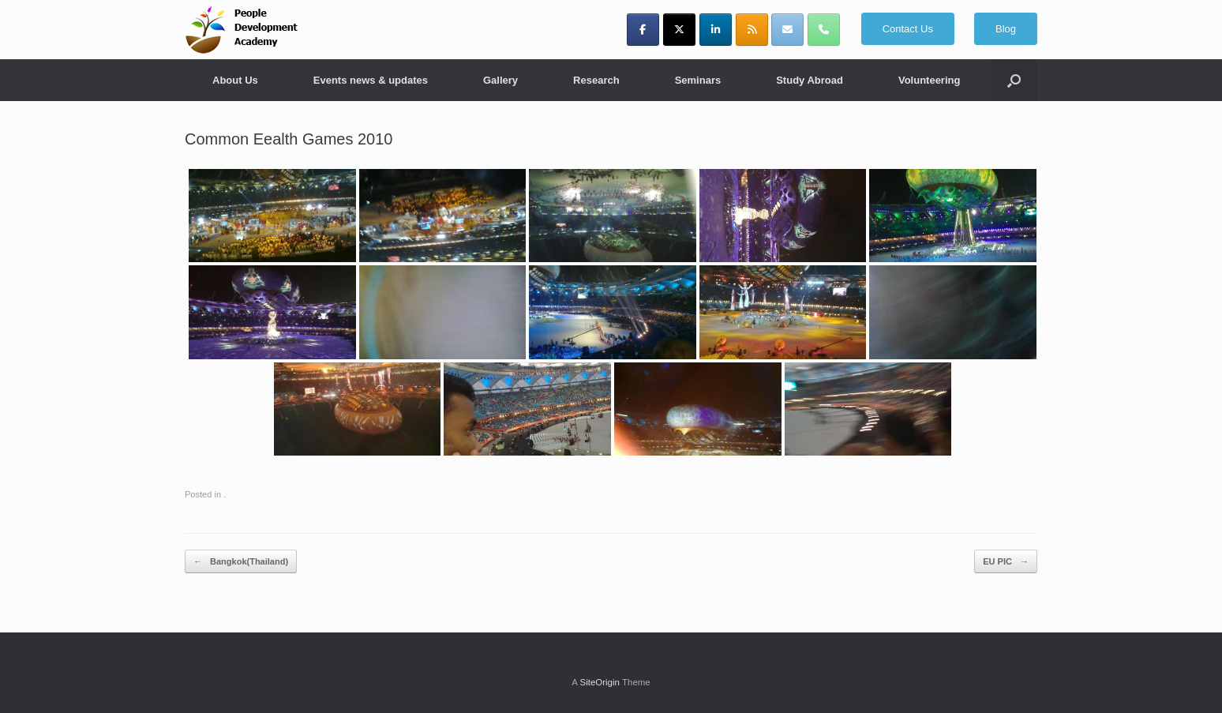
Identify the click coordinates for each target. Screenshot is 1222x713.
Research (596, 80)
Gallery (500, 80)
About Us (235, 80)
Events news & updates (370, 80)
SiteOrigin (599, 682)
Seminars (698, 80)
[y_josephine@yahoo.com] (787, 29)
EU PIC (1006, 562)
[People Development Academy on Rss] (752, 29)
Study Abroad (809, 80)
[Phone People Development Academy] (824, 29)
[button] (1014, 80)
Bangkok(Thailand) (240, 562)
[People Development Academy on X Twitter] (679, 29)
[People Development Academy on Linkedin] (715, 29)
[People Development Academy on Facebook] (643, 29)
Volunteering (929, 80)
